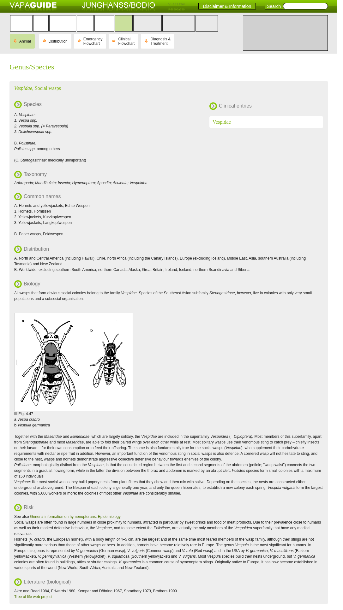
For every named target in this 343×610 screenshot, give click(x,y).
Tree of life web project (33, 597)
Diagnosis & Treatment (160, 41)
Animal (25, 41)
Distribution (58, 41)
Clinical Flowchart (126, 41)
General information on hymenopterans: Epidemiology (75, 516)
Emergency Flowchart (93, 41)
